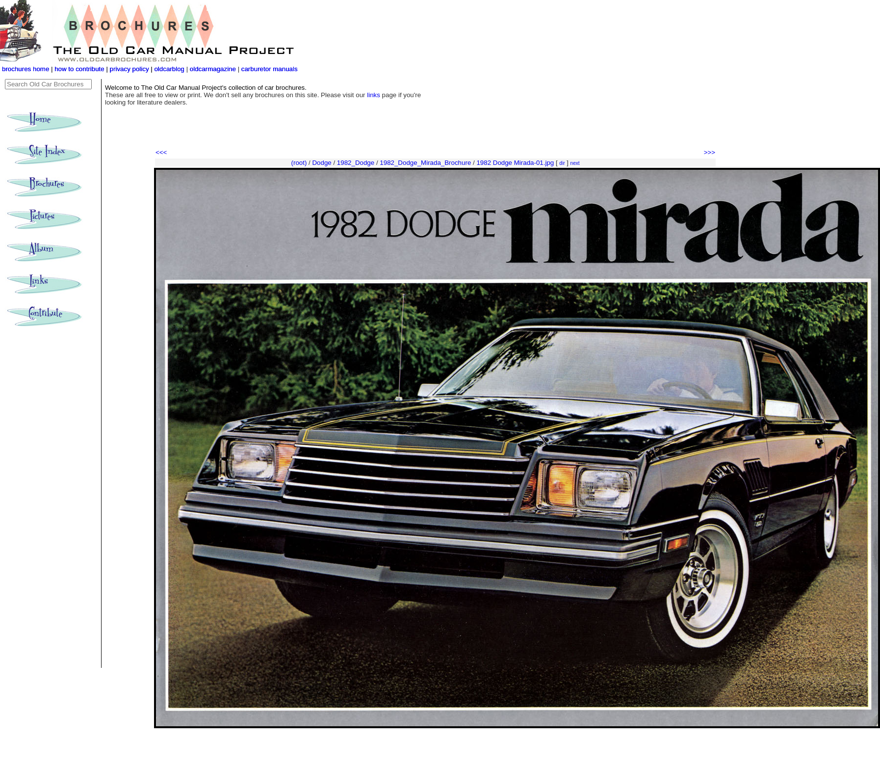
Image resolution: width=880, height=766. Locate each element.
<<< (161, 152)
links (373, 95)
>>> (709, 152)
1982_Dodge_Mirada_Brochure (425, 162)
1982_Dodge (355, 162)
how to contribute (79, 69)
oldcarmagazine (214, 69)
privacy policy (130, 69)
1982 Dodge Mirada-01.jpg (515, 162)
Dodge (321, 162)
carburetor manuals (268, 69)
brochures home (25, 69)
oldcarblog (169, 69)
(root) (299, 162)
